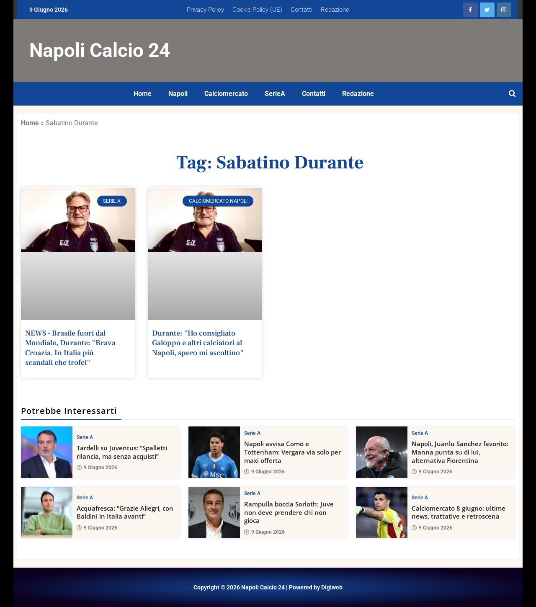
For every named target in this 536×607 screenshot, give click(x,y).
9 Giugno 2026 (97, 467)
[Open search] (512, 93)
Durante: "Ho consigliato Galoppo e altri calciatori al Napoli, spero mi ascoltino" (198, 343)
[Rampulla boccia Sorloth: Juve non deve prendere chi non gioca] (214, 512)
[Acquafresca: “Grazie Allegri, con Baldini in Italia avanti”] (46, 512)
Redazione (335, 9)
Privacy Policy (205, 9)
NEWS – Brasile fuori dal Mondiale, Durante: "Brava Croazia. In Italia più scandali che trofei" (70, 347)
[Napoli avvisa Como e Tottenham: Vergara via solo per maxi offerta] (214, 452)
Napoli (178, 94)
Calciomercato (226, 94)
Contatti (301, 9)
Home (143, 94)
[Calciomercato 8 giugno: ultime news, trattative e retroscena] (381, 512)
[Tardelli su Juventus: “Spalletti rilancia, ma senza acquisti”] (46, 452)
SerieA (275, 94)
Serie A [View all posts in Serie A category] (85, 436)
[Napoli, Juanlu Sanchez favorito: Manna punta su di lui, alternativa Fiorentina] (381, 452)
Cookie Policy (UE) (257, 9)
